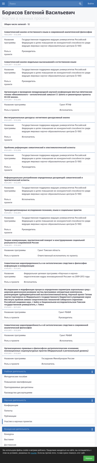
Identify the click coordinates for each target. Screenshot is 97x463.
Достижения (10, 445)
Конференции (11, 405)
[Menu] (3, 3)
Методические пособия (15, 376)
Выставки (9, 439)
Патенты (8, 410)
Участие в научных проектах (18, 421)
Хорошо (88, 458)
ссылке (34, 453)
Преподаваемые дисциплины (18, 387)
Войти (91, 3)
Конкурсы (9, 434)
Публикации (10, 416)
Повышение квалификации (17, 382)
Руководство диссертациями (18, 392)
